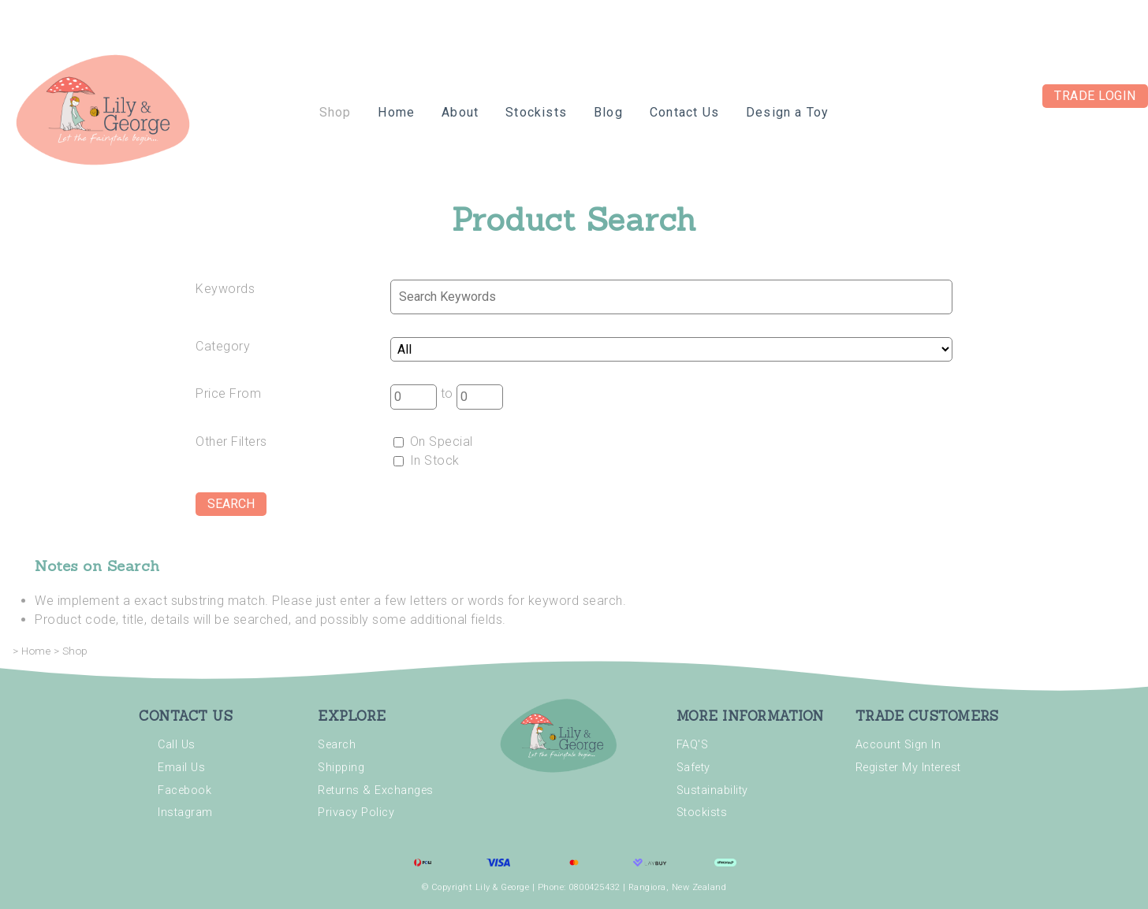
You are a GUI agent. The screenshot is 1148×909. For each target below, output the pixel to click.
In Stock (426, 460)
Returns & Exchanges (376, 790)
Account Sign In (898, 744)
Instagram (185, 812)
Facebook (184, 790)
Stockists (536, 112)
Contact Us (684, 112)
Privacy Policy (356, 812)
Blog (608, 112)
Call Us (177, 744)
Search (337, 744)
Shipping (341, 767)
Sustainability (712, 790)
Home (396, 112)
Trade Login (1095, 95)
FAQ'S (692, 744)
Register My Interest (908, 767)
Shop (335, 112)
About (460, 112)
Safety (693, 767)
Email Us (181, 767)
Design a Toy (787, 112)
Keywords (225, 288)
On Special (433, 441)
